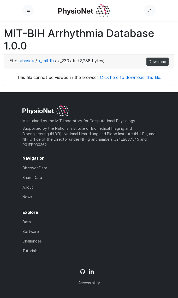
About (27, 187)
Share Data (32, 177)
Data (26, 222)
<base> (26, 60)
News (27, 197)
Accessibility (89, 283)
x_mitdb (46, 60)
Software (30, 231)
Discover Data (34, 168)
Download (157, 61)
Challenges (32, 241)
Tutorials (30, 251)
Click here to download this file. (130, 77)
